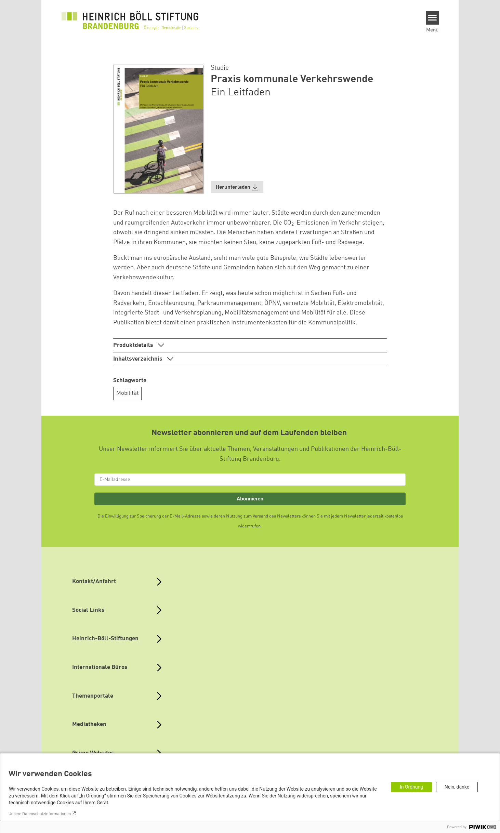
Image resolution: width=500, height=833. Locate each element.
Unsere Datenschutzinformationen (40, 813)
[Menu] (432, 18)
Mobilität (127, 393)
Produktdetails (134, 345)
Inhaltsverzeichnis (138, 359)
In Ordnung (411, 787)
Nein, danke (457, 787)
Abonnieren (250, 498)
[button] (237, 187)
